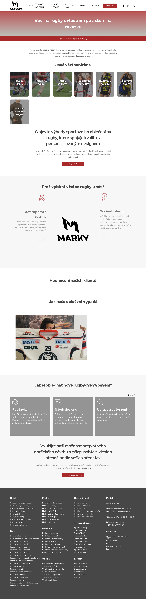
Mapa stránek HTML (114, 546)
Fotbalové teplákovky (19, 577)
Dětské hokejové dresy (19, 506)
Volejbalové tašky (49, 572)
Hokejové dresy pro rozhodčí (22, 508)
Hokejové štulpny (17, 522)
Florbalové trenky (49, 522)
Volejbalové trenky (50, 577)
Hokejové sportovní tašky (20, 519)
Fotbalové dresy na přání (20, 544)
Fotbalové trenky (17, 580)
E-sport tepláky (80, 566)
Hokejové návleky (17, 511)
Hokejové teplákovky (18, 525)
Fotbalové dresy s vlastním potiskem (25, 558)
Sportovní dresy (80, 528)
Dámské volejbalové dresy (53, 563)
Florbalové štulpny (49, 517)
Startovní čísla (80, 552)
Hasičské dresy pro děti (83, 517)
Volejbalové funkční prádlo (53, 569)
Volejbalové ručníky (50, 566)
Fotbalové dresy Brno (19, 541)
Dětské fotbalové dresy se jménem (24, 539)
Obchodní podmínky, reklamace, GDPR (119, 537)
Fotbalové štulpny (17, 574)
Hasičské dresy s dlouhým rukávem (88, 511)
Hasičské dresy (80, 508)
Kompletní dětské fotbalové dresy (24, 583)
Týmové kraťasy (80, 533)
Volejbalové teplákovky (51, 574)
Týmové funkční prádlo (83, 544)
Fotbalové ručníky (17, 569)
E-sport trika (79, 572)
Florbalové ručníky (49, 511)
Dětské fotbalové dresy (19, 536)
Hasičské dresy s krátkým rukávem (88, 514)
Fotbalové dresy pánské (20, 550)
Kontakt (109, 549)
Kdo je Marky (111, 541)
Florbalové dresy (49, 506)
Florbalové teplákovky (51, 519)
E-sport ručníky (80, 563)
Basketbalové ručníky (51, 544)
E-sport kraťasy (80, 574)
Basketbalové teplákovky (52, 539)
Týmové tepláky (80, 536)
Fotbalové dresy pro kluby (20, 555)
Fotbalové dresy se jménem (21, 561)
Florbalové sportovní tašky (53, 514)
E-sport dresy (80, 577)
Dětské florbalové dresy (52, 503)
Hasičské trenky (80, 503)
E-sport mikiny (80, 569)
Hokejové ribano (17, 514)
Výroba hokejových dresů (20, 503)
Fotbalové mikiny (17, 566)
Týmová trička (80, 530)
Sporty (76, 38)
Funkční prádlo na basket (52, 552)
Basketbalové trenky (50, 536)
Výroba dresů (65, 38)
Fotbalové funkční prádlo (20, 563)
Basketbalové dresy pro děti (53, 547)
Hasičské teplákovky (82, 506)
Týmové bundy (80, 539)
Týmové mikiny (80, 547)
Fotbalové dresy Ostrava (20, 547)
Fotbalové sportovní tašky (20, 572)
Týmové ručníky (80, 541)
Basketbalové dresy (50, 533)
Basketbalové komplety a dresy (55, 550)
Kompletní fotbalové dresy (21, 586)
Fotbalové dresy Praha (19, 552)
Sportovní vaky (80, 550)
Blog (108, 543)
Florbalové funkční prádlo (52, 508)
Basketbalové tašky (50, 541)
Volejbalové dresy (49, 580)
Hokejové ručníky (17, 517)
